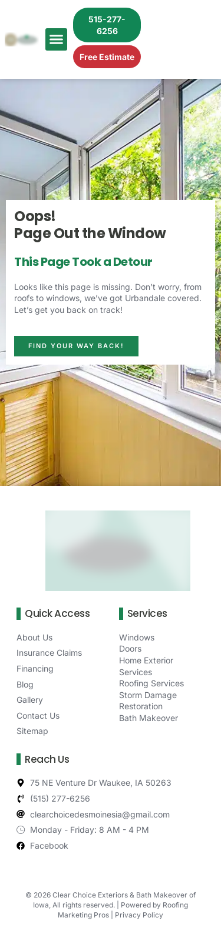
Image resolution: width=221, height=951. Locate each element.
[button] (56, 39)
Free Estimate (107, 57)
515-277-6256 (107, 25)
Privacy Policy (139, 914)
